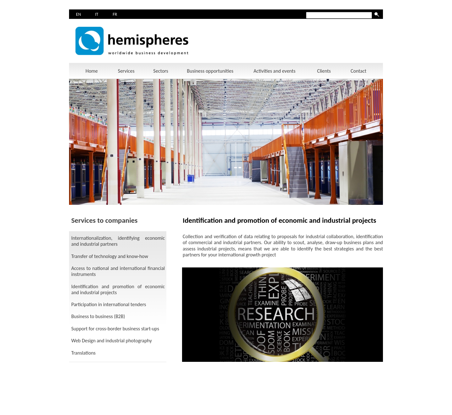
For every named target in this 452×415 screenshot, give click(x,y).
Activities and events (274, 71)
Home (91, 71)
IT (96, 14)
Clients (324, 71)
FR (115, 14)
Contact (358, 71)
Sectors (160, 71)
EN (78, 14)
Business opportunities (210, 71)
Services (126, 71)
